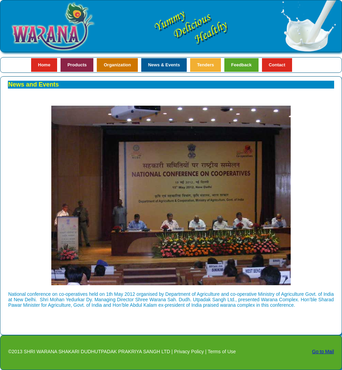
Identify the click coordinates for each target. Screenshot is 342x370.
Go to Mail (323, 351)
